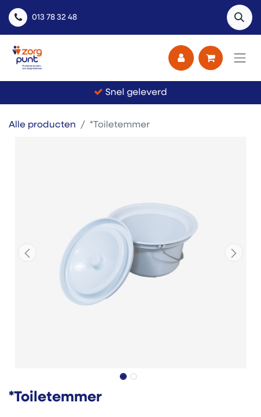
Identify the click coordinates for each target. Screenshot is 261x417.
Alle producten (42, 125)
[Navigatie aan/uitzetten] (240, 58)
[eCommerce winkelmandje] (210, 58)
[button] (239, 17)
